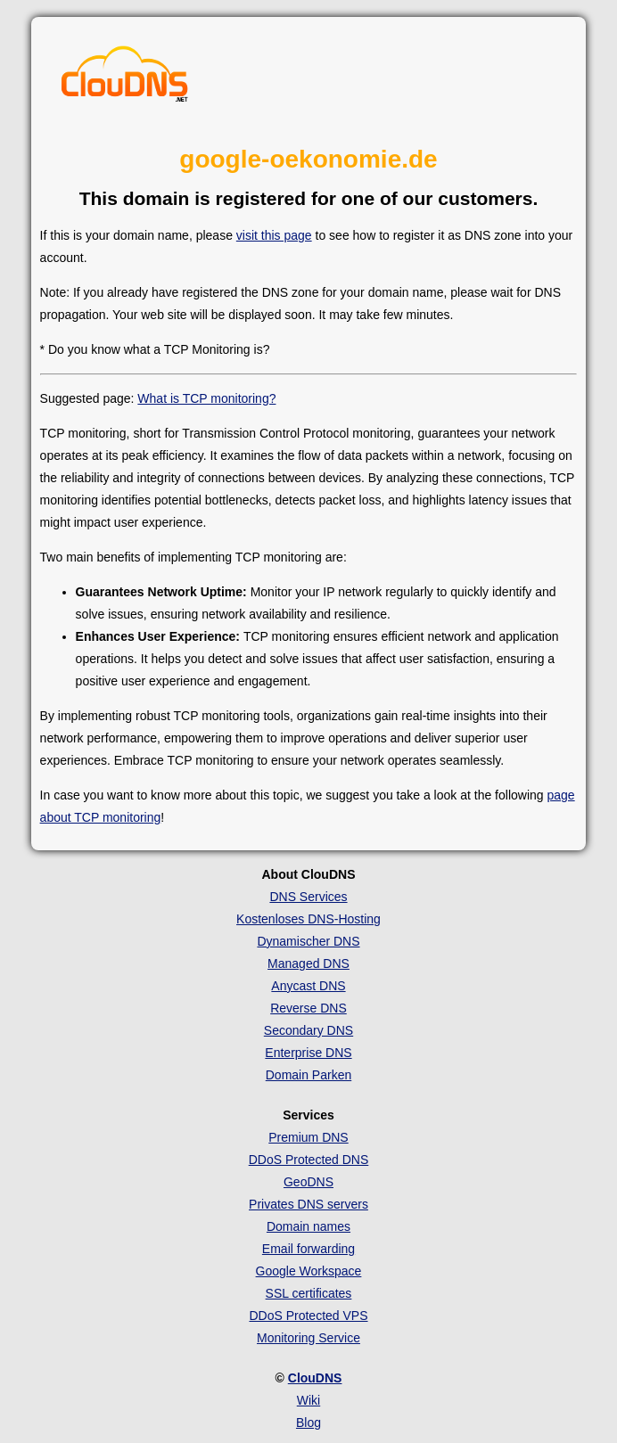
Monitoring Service (308, 1338)
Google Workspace (309, 1271)
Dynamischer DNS (308, 941)
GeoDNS (308, 1182)
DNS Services (308, 897)
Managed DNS (308, 963)
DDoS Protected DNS (309, 1159)
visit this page (274, 235)
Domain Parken (309, 1075)
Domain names (308, 1226)
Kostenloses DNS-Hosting (308, 919)
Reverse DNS (308, 1008)
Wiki (308, 1400)
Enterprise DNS (308, 1052)
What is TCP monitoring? (206, 398)
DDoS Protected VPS (308, 1315)
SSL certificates (309, 1293)
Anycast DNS (308, 986)
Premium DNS (308, 1137)
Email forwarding (308, 1249)
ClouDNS (315, 1378)
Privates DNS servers (308, 1204)
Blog (308, 1422)
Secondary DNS (308, 1030)
